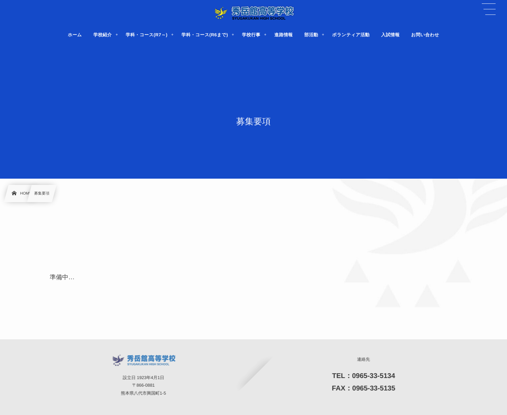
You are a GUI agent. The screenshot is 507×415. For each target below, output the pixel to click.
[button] (488, 9)
